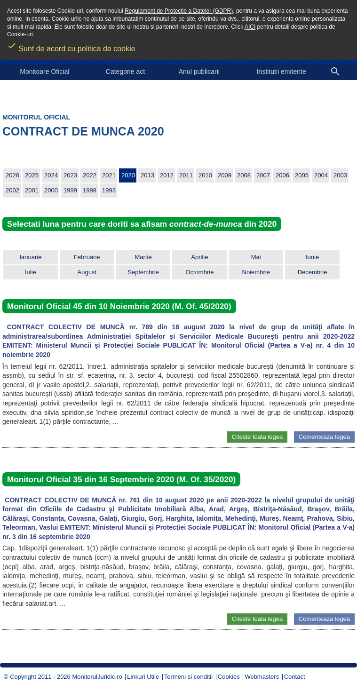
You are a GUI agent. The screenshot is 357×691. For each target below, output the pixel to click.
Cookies (229, 676)
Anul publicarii (199, 71)
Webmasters (262, 676)
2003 (340, 175)
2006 (282, 175)
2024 (51, 175)
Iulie (30, 272)
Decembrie (312, 272)
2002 (12, 190)
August (87, 272)
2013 (147, 175)
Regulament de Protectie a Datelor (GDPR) (179, 11)
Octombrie (199, 272)
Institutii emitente (281, 71)
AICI (250, 27)
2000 (51, 190)
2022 (89, 175)
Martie (143, 257)
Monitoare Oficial (44, 71)
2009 (224, 175)
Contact (294, 676)
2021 (109, 175)
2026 (12, 175)
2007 (263, 175)
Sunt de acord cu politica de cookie (71, 46)
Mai (256, 257)
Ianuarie (30, 257)
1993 (109, 190)
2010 (205, 175)
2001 (32, 190)
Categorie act (125, 71)
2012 (167, 175)
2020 (128, 175)
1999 (70, 190)
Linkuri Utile (143, 676)
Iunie (312, 257)
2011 (186, 175)
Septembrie (143, 272)
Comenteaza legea (324, 436)
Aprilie (199, 257)
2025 (32, 175)
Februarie (87, 257)
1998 (89, 190)
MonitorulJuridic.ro (97, 676)
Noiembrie (256, 272)
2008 (244, 175)
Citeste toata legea (257, 436)
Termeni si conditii (188, 676)
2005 (302, 175)
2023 (70, 175)
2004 (321, 175)
